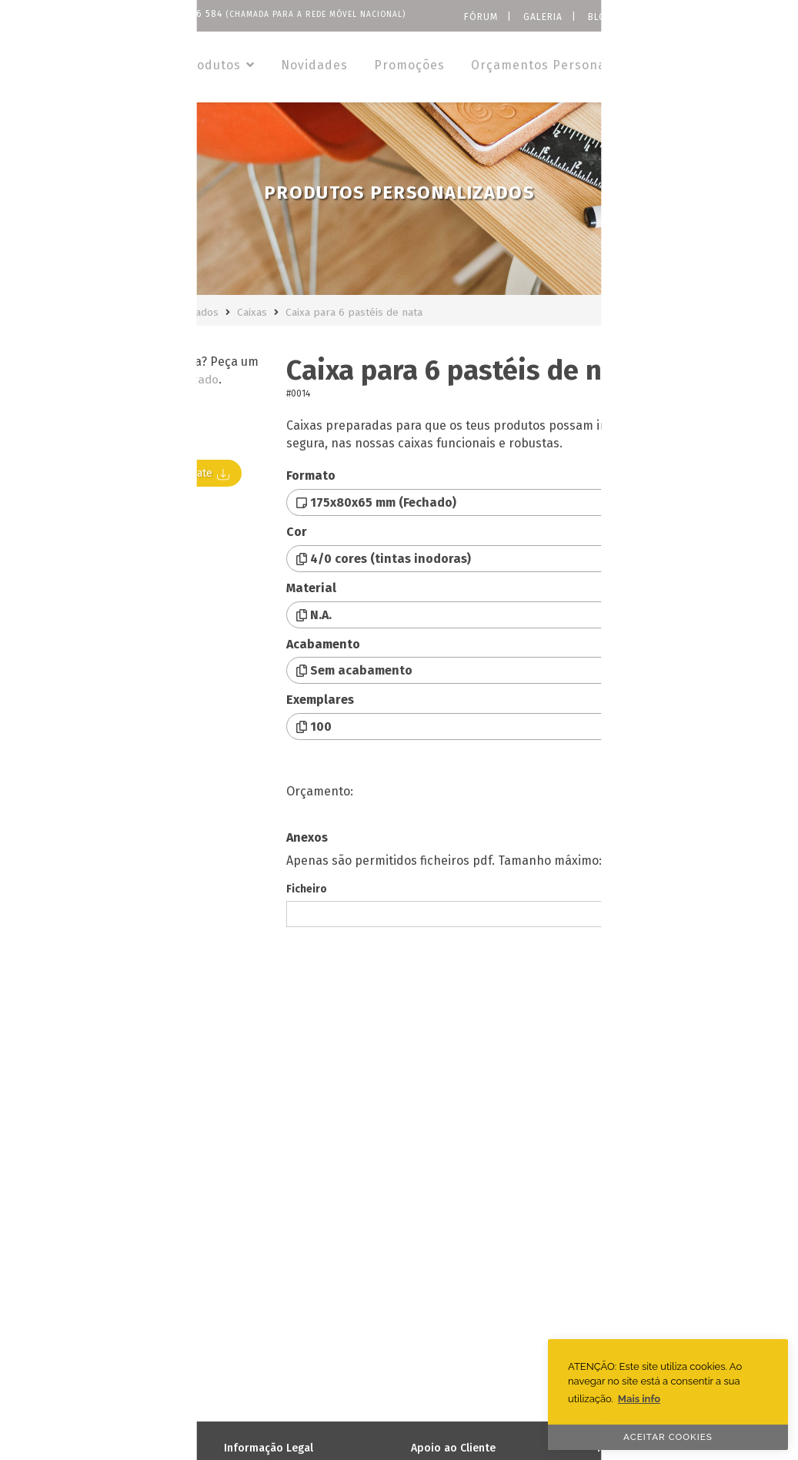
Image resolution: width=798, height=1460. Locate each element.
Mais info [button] (639, 1399)
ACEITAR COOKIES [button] (668, 1437)
